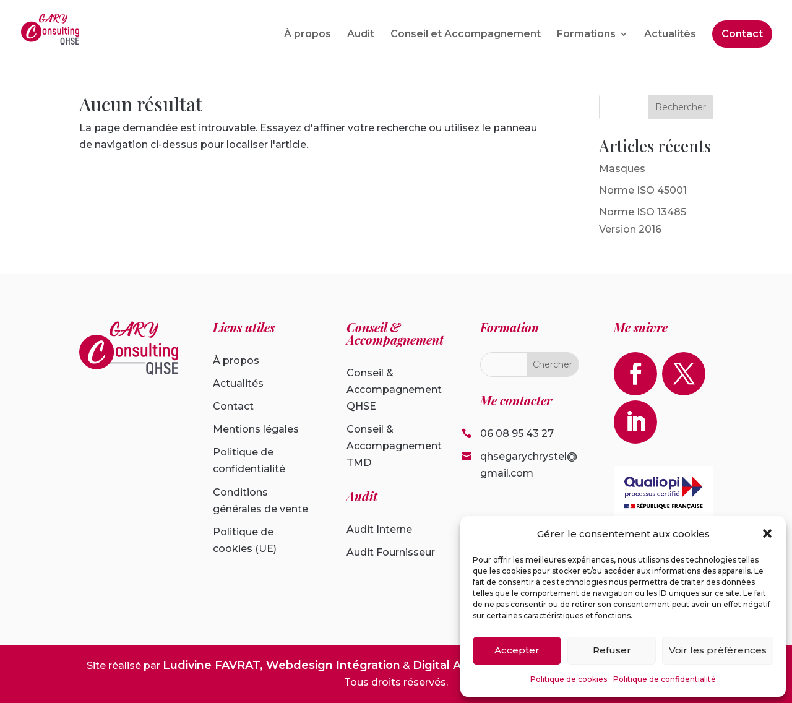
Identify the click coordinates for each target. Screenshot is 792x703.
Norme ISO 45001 (643, 190)
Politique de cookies (568, 679)
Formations (586, 35)
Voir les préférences (718, 650)
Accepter (517, 650)
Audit (360, 35)
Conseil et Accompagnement (465, 35)
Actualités (670, 35)
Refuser (612, 650)
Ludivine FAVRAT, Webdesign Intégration (281, 665)
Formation (509, 327)
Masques (622, 169)
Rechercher (680, 107)
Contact (742, 34)
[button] (767, 533)
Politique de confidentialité (664, 679)
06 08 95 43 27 (517, 433)
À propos (307, 35)
